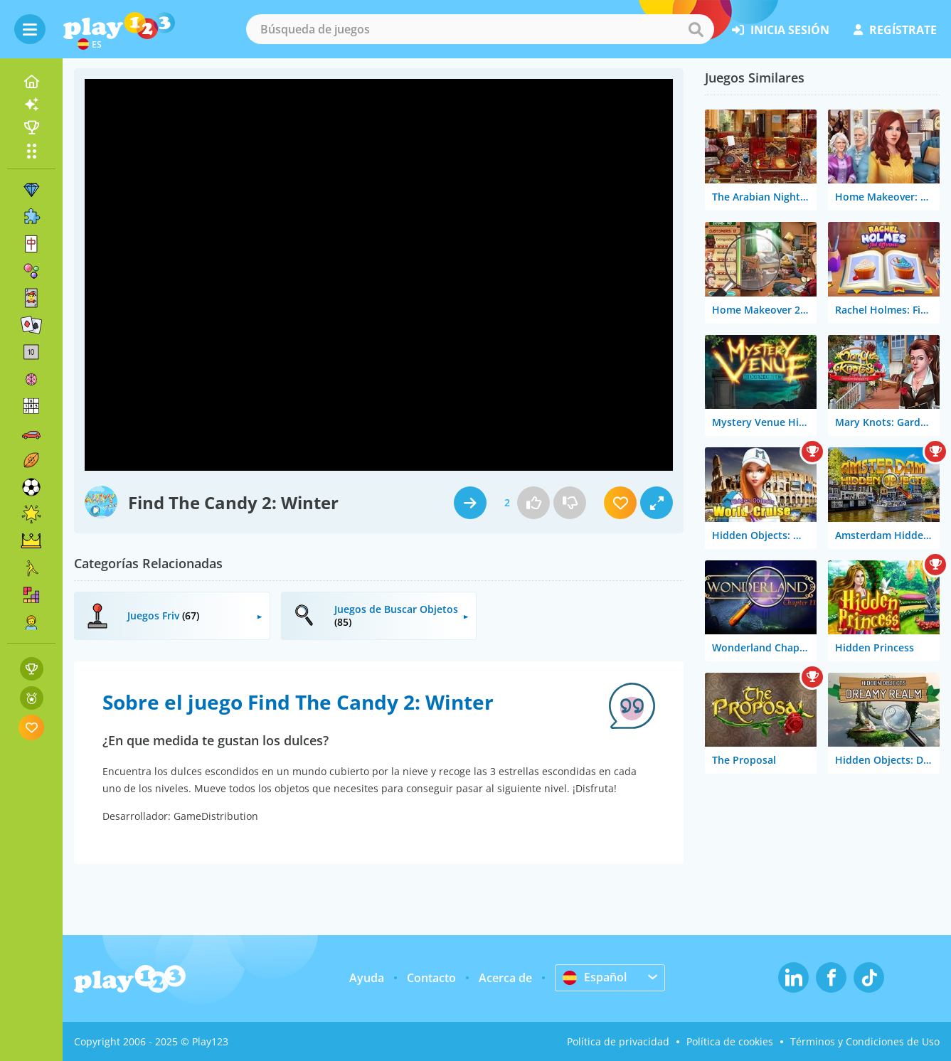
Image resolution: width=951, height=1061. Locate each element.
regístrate (895, 30)
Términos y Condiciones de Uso (865, 1041)
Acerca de (505, 978)
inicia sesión (780, 30)
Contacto (431, 978)
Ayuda (366, 978)
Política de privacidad (618, 1041)
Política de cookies (729, 1041)
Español (595, 977)
